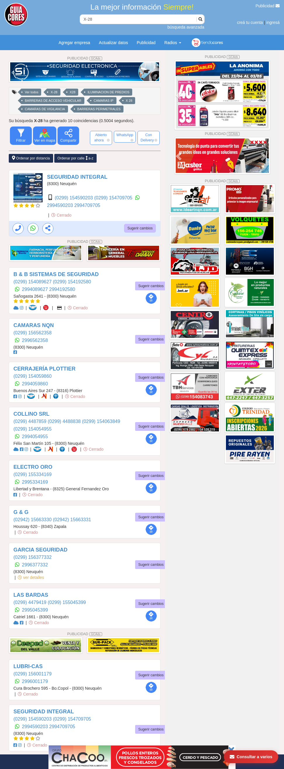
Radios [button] (172, 42)
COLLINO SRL (31, 414)
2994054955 (35, 436)
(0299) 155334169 (32, 474)
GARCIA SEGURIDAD (40, 550)
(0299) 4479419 (30, 602)
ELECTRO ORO (32, 467)
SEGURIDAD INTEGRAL (77, 177)
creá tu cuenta (250, 22)
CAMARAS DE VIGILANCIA (45, 109)
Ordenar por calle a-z (75, 158)
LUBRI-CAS (28, 666)
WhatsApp (124, 137)
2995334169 (35, 482)
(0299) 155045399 (67, 602)
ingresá (273, 22)
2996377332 (35, 564)
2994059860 (35, 383)
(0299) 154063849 (101, 421)
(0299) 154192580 (72, 281)
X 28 (129, 100)
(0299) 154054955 (32, 428)
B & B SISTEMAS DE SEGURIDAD (56, 274)
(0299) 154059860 (32, 376)
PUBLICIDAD (84, 58)
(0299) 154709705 (114, 197)
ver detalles (31, 577)
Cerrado (61, 215)
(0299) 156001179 (32, 673)
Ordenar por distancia (31, 158)
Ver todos (31, 92)
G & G (21, 512)
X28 (73, 92)
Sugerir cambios (140, 228)
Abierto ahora (102, 137)
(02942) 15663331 (72, 519)
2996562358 (35, 340)
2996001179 (35, 681)
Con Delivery (148, 137)
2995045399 (35, 610)
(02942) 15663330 (33, 519)
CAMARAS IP (104, 100)
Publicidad (268, 5)
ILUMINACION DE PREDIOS (108, 92)
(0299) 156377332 (32, 557)
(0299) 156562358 (32, 332)
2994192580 (62, 289)
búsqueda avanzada (186, 27)
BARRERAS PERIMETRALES (99, 109)
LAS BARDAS (30, 595)
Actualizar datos (113, 42)
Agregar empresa (74, 42)
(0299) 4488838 (65, 421)
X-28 (53, 92)
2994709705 (87, 205)
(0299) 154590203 (74, 197)
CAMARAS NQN (33, 325)
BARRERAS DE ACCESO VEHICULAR (53, 100)
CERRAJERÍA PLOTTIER (44, 369)
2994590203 (60, 205)
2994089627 (35, 289)
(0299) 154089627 (33, 281)
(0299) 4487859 (30, 421)
